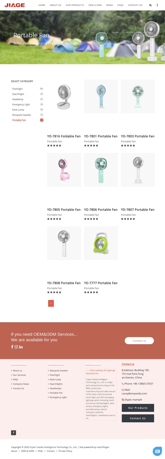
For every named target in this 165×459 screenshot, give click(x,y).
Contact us (139, 340)
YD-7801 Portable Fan (100, 136)
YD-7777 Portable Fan (100, 283)
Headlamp (17, 99)
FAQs (15, 379)
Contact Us (18, 388)
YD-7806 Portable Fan (100, 210)
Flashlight (17, 88)
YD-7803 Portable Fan (137, 136)
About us (17, 370)
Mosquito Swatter (21, 114)
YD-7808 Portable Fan (64, 283)
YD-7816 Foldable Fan (64, 136)
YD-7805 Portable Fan (64, 210)
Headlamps (56, 388)
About (14, 450)
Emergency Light (21, 104)
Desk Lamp (18, 109)
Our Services (19, 374)
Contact (51, 450)
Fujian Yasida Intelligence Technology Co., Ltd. (53, 447)
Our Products (128, 32)
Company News (21, 383)
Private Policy (65, 450)
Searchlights (56, 383)
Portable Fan (19, 120)
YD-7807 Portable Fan (137, 210)
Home (116, 32)
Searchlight (18, 93)
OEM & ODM (27, 450)
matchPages (103, 447)
